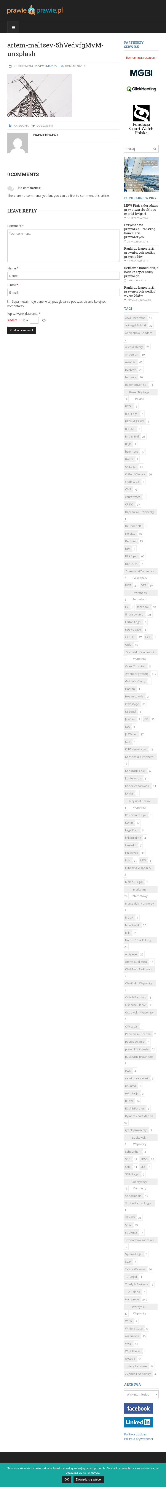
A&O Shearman (135, 318)
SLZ (142, 1167)
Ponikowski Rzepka (138, 1034)
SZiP (128, 1262)
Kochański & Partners (139, 757)
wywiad (130, 1359)
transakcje (132, 1299)
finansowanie (134, 614)
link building (133, 838)
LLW (127, 860)
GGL (148, 637)
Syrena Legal (133, 1254)
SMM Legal (132, 1174)
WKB (128, 1343)
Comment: (15, 226)
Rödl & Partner (134, 1108)
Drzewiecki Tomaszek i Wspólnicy (140, 571)
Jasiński (130, 719)
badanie (130, 377)
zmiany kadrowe (136, 1366)
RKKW (129, 1101)
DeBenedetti (133, 526)
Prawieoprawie (46, 135)
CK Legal (130, 467)
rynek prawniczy (136, 1130)
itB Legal (130, 711)
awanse (130, 362)
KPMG (129, 793)
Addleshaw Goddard (138, 333)
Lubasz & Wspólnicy (138, 868)
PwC (128, 1071)
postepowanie (134, 1041)
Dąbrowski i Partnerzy (139, 512)
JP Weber (131, 734)
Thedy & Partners (136, 1284)
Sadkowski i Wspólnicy (140, 1138)
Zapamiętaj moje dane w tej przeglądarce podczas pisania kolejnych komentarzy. (57, 303)
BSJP (128, 444)
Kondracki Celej (135, 771)
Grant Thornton (135, 666)
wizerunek (132, 1336)
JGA (127, 727)
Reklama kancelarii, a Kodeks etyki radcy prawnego (141, 272)
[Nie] (160, 1475)
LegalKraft (132, 830)
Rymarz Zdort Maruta (139, 1116)
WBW (128, 1321)
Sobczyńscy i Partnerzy (139, 1182)
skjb (128, 1167)
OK (67, 1479)
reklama (130, 1086)
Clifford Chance (135, 474)
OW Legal (131, 1026)
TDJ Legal (131, 1277)
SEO (128, 1159)
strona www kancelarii (139, 1240)
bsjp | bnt (131, 451)
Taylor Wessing (135, 1269)
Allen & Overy (134, 347)
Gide (128, 645)
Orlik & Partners (135, 997)
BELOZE (130, 429)
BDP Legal (131, 414)
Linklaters (131, 853)
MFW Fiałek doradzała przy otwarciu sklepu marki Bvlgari (141, 209)
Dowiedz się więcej (88, 1479)
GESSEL (130, 637)
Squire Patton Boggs (138, 1203)
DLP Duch (131, 564)
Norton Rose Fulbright (139, 940)
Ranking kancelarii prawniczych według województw (139, 291)
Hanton (130, 689)
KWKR (129, 823)
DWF (128, 585)
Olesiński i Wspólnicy (139, 983)
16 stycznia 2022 (45, 66)
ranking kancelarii (136, 1078)
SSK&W (130, 1217)
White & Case (134, 1328)
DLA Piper (131, 556)
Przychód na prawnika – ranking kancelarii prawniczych (139, 231)
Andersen (131, 354)
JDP (146, 719)
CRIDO (129, 504)
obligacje (131, 954)
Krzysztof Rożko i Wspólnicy (140, 801)
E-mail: (12, 285)
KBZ (127, 742)
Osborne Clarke (135, 1005)
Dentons (130, 541)
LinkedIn (130, 845)
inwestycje (132, 704)
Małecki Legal (134, 882)
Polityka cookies (135, 1434)
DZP (143, 585)
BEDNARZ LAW (134, 421)
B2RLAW (130, 369)
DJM (127, 549)
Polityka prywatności (138, 1439)
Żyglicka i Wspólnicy (138, 1374)
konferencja (133, 778)
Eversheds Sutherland (139, 593)
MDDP (129, 917)
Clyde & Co (132, 482)
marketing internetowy (140, 890)
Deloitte (130, 533)
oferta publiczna (136, 962)
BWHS (129, 459)
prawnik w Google (137, 1049)
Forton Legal (133, 622)
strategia (131, 1232)
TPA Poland (132, 1292)
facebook (143, 607)
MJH (127, 933)
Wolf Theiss (132, 1351)
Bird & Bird (132, 436)
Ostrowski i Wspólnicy (139, 1012)
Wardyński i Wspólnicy (139, 1307)
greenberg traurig (136, 674)
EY (126, 607)
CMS (128, 489)
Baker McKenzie (135, 385)
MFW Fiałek (132, 925)
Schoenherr (133, 1151)
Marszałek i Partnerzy (139, 903)
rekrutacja (132, 1093)
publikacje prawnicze (139, 1057)
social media (133, 1196)
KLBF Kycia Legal (135, 749)
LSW (143, 860)
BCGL (128, 406)
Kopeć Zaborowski (137, 786)
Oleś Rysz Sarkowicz (138, 969)
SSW (128, 1225)
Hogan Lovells (134, 696)
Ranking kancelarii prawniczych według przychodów (139, 252)
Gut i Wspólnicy (135, 681)
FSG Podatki (133, 629)
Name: (12, 268)
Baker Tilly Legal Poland (139, 392)
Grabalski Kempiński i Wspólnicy (140, 652)
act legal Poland (135, 325)
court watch (132, 497)
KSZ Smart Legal (135, 815)
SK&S (144, 1159)
